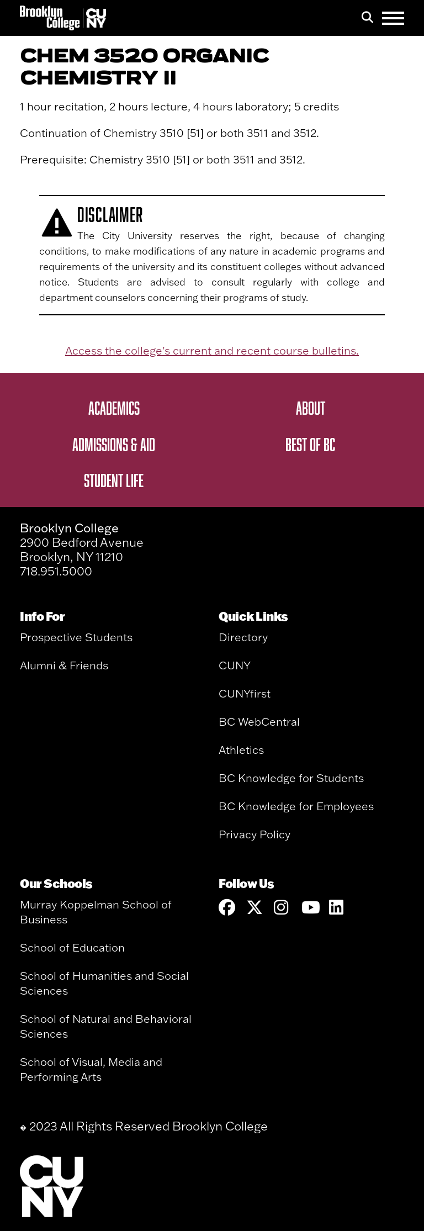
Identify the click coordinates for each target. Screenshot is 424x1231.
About (310, 408)
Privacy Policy (254, 834)
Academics (114, 408)
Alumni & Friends (64, 665)
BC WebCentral (259, 721)
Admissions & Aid (113, 444)
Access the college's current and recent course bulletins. (212, 350)
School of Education (72, 947)
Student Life (114, 480)
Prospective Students (76, 637)
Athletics (241, 750)
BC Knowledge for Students (291, 778)
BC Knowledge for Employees (296, 806)
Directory (243, 637)
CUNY (235, 665)
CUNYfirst (245, 693)
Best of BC (310, 444)
